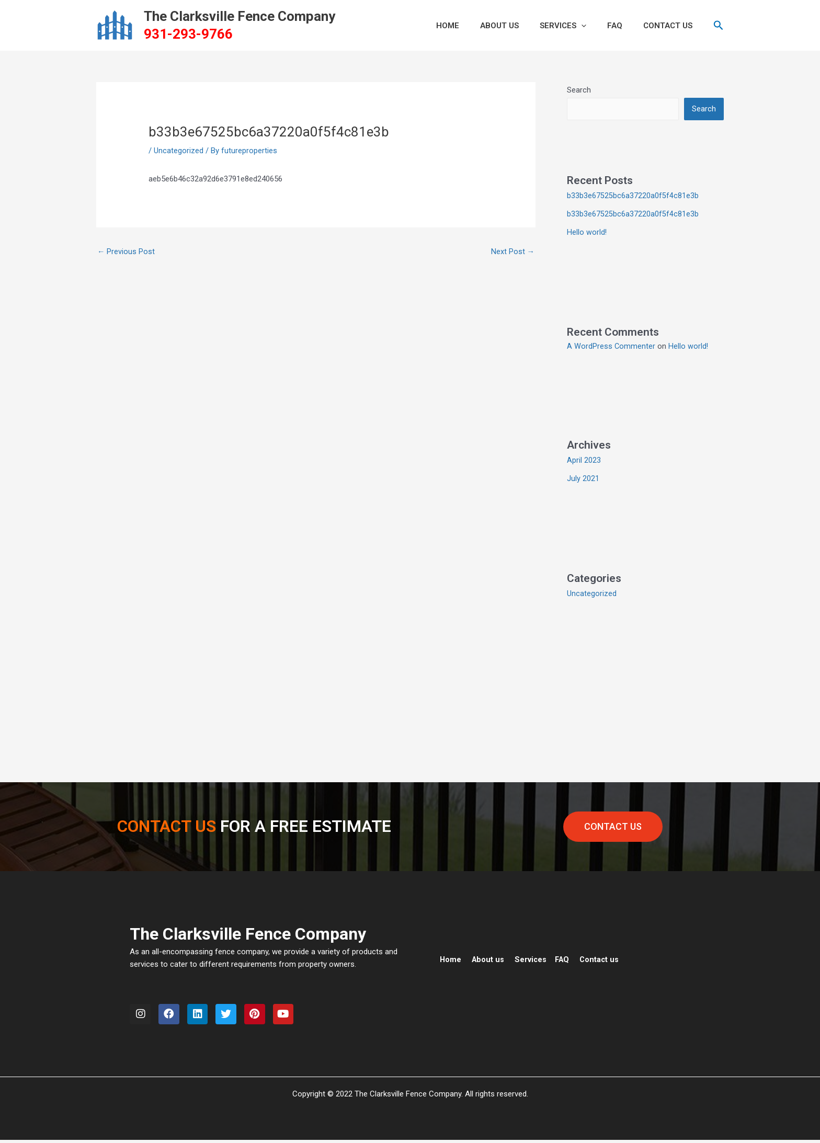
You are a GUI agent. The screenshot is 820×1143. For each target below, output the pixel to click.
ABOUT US (517, 25)
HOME (471, 25)
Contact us (603, 957)
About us (489, 957)
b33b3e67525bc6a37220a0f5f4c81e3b (633, 196)
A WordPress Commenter (611, 345)
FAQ (622, 25)
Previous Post (126, 252)
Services (576, 25)
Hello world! (587, 231)
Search (579, 90)
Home (451, 957)
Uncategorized (178, 150)
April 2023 (584, 459)
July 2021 (583, 477)
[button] (594, 25)
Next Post (512, 252)
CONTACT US (670, 25)
